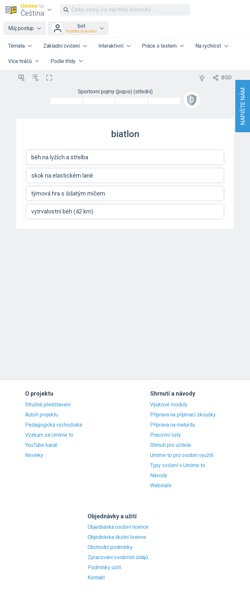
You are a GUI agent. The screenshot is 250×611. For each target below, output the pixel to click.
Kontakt (96, 578)
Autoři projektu (41, 415)
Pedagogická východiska (53, 425)
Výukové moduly (169, 405)
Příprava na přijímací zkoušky (183, 415)
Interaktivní (110, 46)
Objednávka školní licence (117, 537)
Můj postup (21, 28)
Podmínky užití (104, 568)
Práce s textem (159, 46)
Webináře (161, 486)
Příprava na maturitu (172, 425)
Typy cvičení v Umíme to (177, 465)
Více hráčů (20, 61)
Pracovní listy (165, 435)
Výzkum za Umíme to (49, 435)
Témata (16, 46)
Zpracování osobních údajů (118, 557)
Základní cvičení (61, 46)
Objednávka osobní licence (118, 527)
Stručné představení (48, 405)
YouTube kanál (41, 445)
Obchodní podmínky (110, 547)
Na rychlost (208, 46)
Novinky (34, 455)
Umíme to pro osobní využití (182, 455)
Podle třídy (63, 61)
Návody (158, 475)
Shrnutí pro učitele (170, 445)
